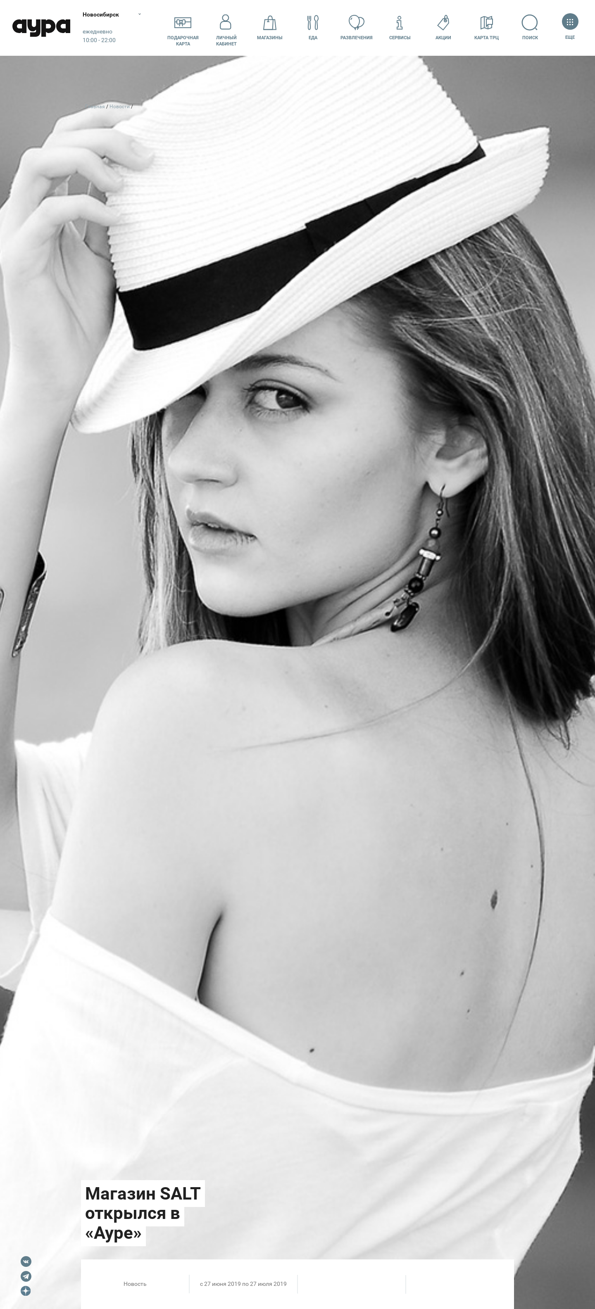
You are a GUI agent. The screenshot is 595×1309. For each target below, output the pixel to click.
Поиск (530, 27)
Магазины (270, 27)
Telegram (26, 1276)
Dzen (26, 1291)
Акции (443, 27)
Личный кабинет (226, 28)
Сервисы (400, 27)
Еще (570, 27)
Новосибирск (101, 14)
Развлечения (356, 27)
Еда (313, 27)
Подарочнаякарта (183, 28)
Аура (41, 28)
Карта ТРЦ (486, 27)
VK (26, 1261)
